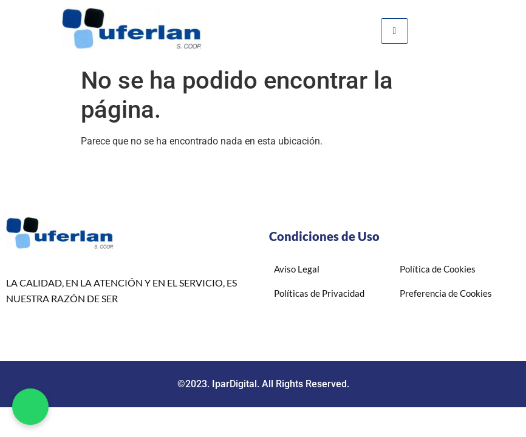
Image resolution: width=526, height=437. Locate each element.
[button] (30, 406)
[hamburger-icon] (394, 31)
